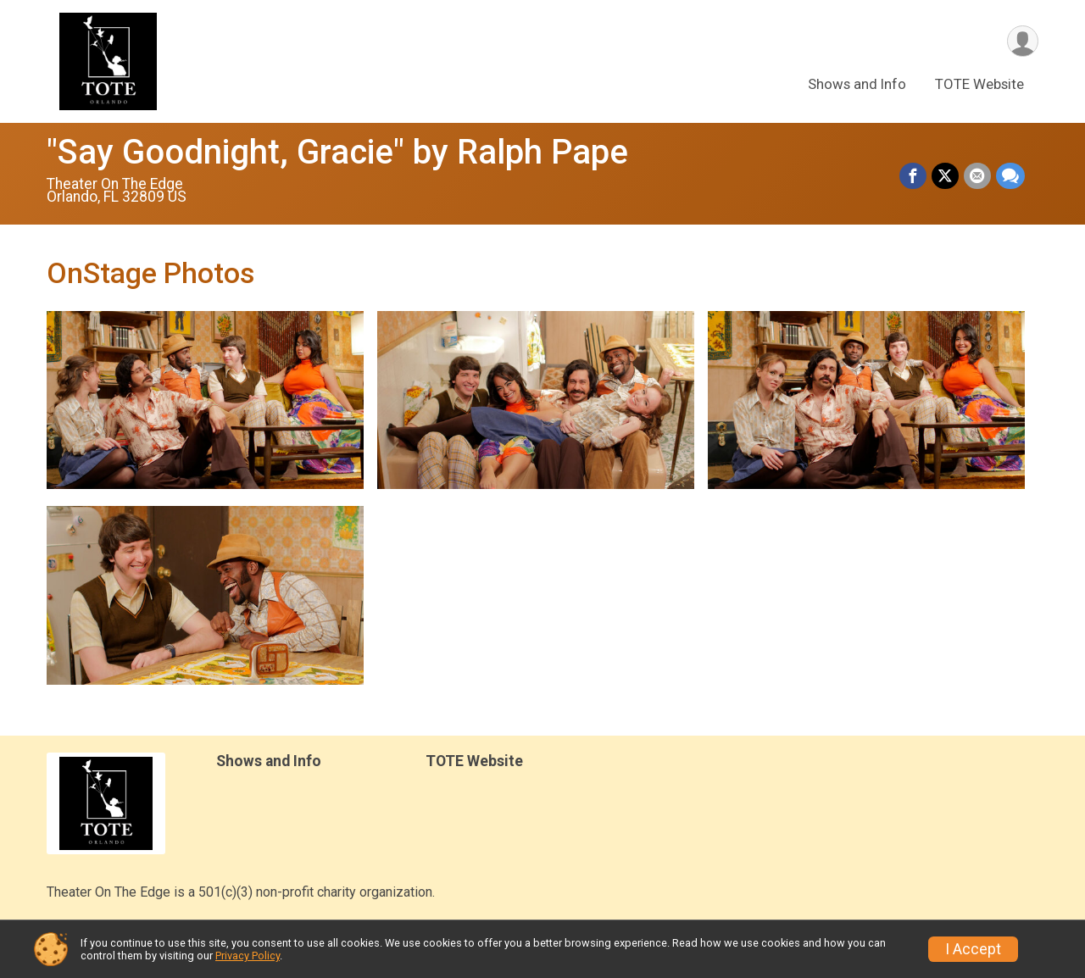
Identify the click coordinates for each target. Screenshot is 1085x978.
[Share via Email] (977, 176)
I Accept (973, 949)
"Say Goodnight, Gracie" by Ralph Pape (337, 152)
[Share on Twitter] (945, 176)
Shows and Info (857, 83)
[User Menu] (1022, 41)
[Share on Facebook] (912, 176)
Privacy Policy (247, 955)
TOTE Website (979, 83)
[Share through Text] (1010, 176)
